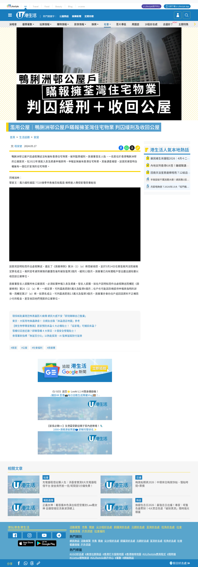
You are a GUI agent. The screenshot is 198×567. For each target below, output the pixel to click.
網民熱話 (75, 541)
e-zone (81, 6)
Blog (70, 6)
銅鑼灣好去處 (122, 527)
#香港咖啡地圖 (133, 554)
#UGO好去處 (77, 554)
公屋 (25, 347)
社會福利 (37, 347)
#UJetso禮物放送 (79, 558)
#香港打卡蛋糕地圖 (113, 554)
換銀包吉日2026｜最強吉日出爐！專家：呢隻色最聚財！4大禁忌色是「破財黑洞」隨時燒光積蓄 (162, 508)
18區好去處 (151, 24)
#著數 (118, 558)
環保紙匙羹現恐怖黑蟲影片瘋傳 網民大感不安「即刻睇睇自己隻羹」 (49, 316)
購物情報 (62, 24)
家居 (36, 137)
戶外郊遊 (87, 531)
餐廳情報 (75, 531)
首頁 (12, 137)
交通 (138, 477)
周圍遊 (135, 24)
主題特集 (183, 24)
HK (25, 6)
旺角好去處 (168, 527)
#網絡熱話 (128, 558)
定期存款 (89, 16)
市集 (84, 527)
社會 (106, 24)
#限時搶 (171, 554)
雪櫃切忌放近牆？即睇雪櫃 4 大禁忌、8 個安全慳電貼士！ (44, 330)
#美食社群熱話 (93, 554)
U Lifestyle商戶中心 (151, 6)
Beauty (58, 6)
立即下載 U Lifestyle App (178, 6)
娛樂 (94, 24)
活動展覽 (75, 527)
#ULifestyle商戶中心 (102, 558)
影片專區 (121, 24)
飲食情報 (79, 24)
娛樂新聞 (76, 16)
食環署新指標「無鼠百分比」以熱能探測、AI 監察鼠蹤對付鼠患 (47, 335)
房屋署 (51, 347)
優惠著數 (27, 24)
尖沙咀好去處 (104, 527)
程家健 (18, 146)
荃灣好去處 (153, 527)
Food (47, 6)
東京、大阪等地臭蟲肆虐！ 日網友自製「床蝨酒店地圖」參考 (46, 321)
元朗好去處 (138, 527)
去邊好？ (168, 24)
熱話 (138, 500)
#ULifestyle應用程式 (154, 554)
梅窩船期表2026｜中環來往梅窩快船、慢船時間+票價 (161, 483)
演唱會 (13, 24)
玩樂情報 (45, 24)
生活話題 (24, 137)
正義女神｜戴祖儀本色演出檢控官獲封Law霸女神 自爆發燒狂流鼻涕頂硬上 (69, 506)
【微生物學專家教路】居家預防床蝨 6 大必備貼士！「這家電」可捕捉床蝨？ (54, 326)
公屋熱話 (64, 16)
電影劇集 (48, 500)
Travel (36, 6)
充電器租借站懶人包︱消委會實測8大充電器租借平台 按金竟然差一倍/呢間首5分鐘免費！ (70, 483)
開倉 (91, 527)
